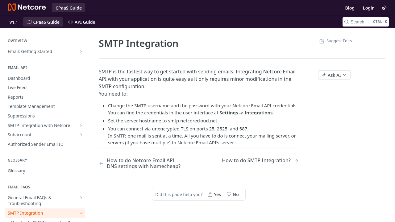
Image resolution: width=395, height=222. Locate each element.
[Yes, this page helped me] (215, 194)
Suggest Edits (335, 40)
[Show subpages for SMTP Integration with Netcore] (81, 125)
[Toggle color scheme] (384, 7)
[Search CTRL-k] (366, 22)
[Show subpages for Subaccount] (81, 134)
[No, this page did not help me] (233, 194)
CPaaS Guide (69, 8)
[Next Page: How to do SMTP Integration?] (260, 160)
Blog (350, 8)
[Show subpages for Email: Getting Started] (81, 51)
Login (369, 8)
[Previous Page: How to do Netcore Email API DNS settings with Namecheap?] (142, 163)
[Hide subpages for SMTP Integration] (81, 213)
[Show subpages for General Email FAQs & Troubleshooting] (81, 197)
